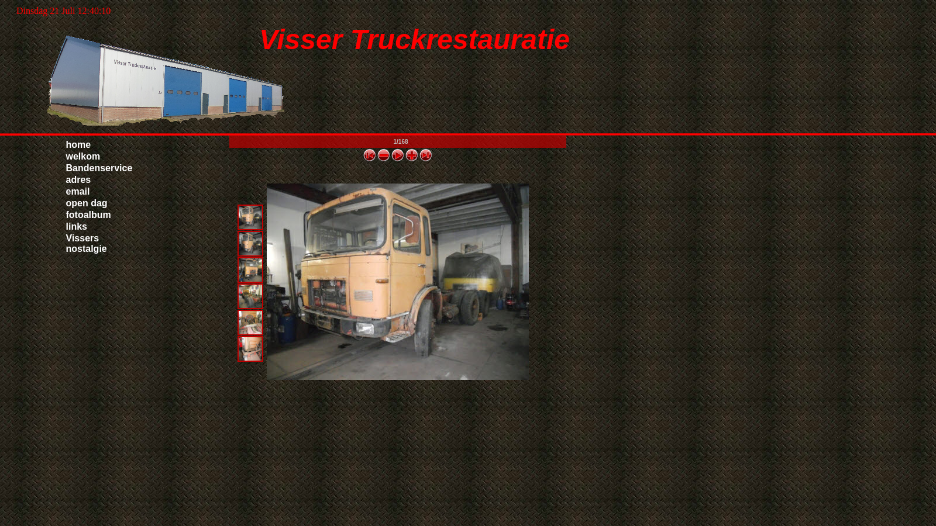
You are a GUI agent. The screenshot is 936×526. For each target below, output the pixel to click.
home (78, 145)
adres (78, 180)
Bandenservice (99, 168)
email (78, 191)
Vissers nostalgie (86, 243)
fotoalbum (88, 215)
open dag (87, 203)
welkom (83, 156)
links (76, 226)
